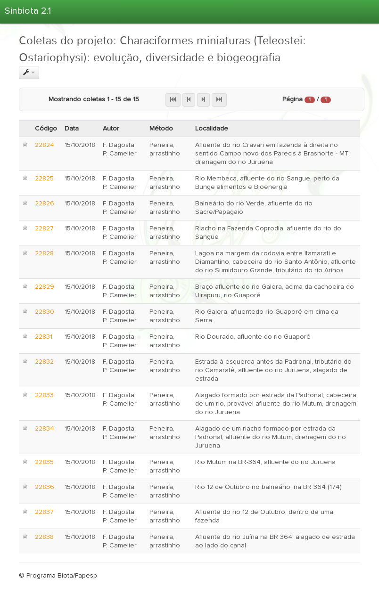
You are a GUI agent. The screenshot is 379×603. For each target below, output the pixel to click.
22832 (44, 362)
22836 (44, 487)
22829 (44, 287)
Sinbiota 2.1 (28, 11)
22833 (44, 395)
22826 (44, 203)
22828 (44, 253)
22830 (44, 312)
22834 (44, 428)
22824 (44, 145)
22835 (44, 462)
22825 (44, 178)
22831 (43, 337)
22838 (44, 537)
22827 (44, 228)
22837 (44, 512)
